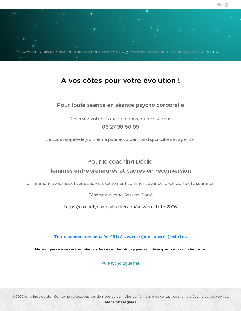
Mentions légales (120, 302)
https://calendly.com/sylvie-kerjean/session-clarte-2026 (120, 206)
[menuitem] (24, 52)
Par (120, 263)
